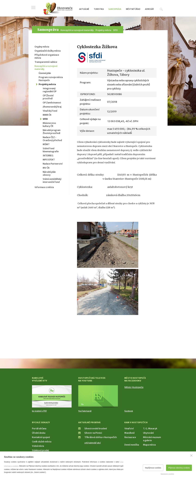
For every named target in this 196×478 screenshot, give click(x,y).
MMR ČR (47, 114)
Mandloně (129, 432)
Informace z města (44, 187)
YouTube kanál (84, 411)
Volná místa (38, 446)
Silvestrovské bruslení (95, 428)
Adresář (149, 9)
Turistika (99, 9)
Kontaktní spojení (41, 437)
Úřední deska (38, 432)
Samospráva (114, 9)
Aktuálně (84, 9)
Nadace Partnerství (52, 163)
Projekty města (103, 30)
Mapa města (149, 444)
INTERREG (48, 155)
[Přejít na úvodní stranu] (57, 8)
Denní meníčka (131, 444)
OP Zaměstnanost (52, 102)
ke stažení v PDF (39, 411)
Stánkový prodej (40, 450)
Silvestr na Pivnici (93, 432)
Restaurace (130, 437)
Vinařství (129, 428)
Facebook (128, 411)
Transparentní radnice (46, 62)
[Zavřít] (191, 455)
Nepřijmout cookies (153, 468)
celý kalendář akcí (92, 443)
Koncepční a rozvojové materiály (77, 30)
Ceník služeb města (41, 441)
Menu (34, 8)
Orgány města (42, 46)
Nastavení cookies (167, 474)
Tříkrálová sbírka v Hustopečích (100, 437)
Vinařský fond (50, 110)
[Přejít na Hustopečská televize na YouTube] (98, 396)
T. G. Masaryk (150, 428)
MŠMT (46, 144)
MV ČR (46, 167)
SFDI (115, 30)
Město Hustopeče (133, 387)
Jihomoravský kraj (52, 106)
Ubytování (148, 432)
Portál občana (39, 428)
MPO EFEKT (49, 159)
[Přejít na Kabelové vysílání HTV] (52, 396)
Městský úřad (133, 9)
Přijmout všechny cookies (179, 468)
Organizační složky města (48, 50)
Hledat (161, 9)
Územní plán (45, 73)
